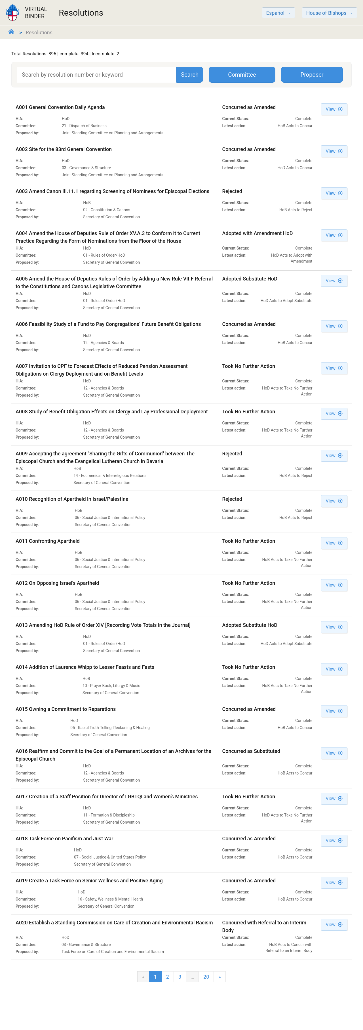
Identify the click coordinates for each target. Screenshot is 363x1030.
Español (275, 13)
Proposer (312, 74)
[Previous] (143, 976)
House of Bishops (326, 13)
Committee (242, 74)
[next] (219, 976)
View (334, 109)
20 (206, 977)
